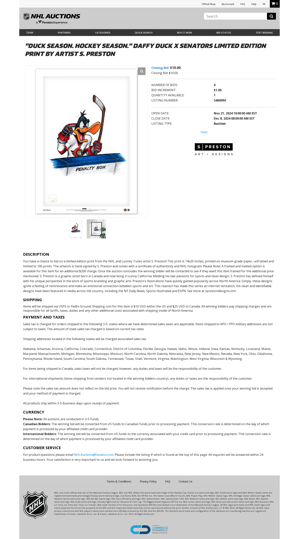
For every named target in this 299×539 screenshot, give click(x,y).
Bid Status (223, 32)
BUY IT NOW (184, 32)
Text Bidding (264, 32)
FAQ (242, 4)
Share (204, 132)
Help (253, 4)
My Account (228, 4)
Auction (220, 123)
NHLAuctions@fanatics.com (93, 455)
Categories (102, 32)
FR (264, 4)
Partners (64, 32)
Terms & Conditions (119, 481)
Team (29, 32)
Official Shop (208, 4)
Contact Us (185, 481)
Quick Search (144, 32)
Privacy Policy (148, 481)
